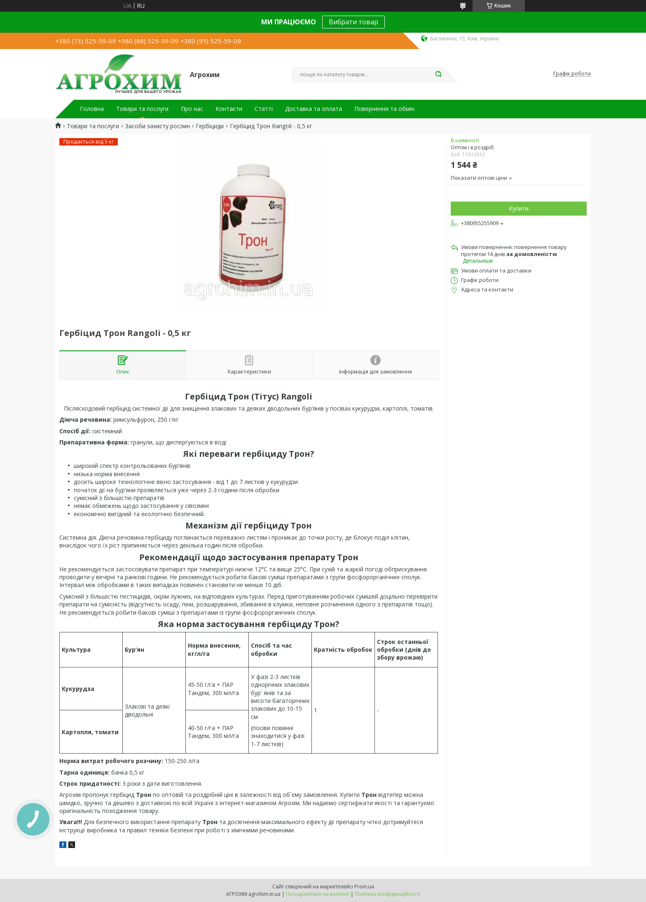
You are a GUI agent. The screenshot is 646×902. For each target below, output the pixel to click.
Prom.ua (364, 886)
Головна (92, 109)
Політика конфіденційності (387, 893)
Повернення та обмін (384, 109)
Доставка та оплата (313, 109)
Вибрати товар (353, 21)
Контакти (228, 109)
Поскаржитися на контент (317, 893)
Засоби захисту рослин (157, 126)
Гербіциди (210, 126)
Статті (264, 109)
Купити (519, 208)
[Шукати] (438, 74)
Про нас (192, 109)
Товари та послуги (142, 109)
